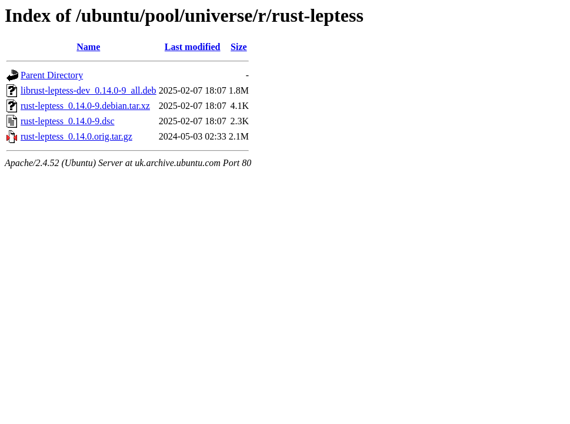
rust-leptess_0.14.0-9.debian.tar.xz (85, 106)
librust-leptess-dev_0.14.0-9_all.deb (88, 90)
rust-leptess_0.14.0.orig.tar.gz (76, 136)
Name (88, 47)
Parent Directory (52, 75)
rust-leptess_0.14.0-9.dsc (68, 121)
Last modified (193, 47)
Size (239, 47)
